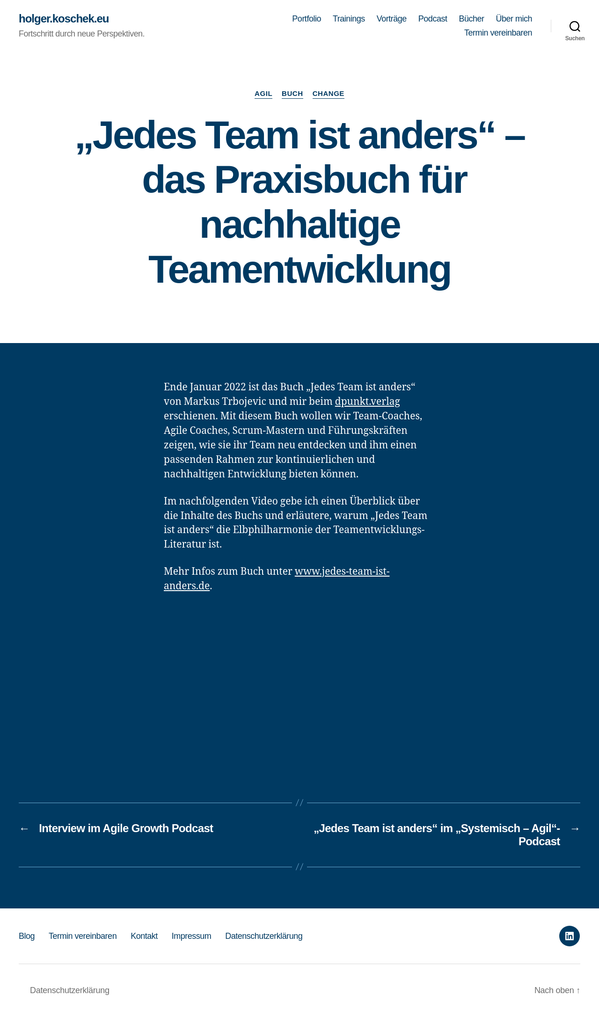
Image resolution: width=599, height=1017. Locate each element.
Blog (27, 936)
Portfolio (306, 18)
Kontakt (144, 936)
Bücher (471, 18)
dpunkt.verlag (367, 401)
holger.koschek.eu (64, 18)
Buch (292, 93)
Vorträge (392, 18)
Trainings (349, 18)
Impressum (192, 936)
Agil (263, 93)
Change (328, 93)
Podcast (432, 18)
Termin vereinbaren (498, 32)
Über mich (514, 18)
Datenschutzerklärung (263, 936)
